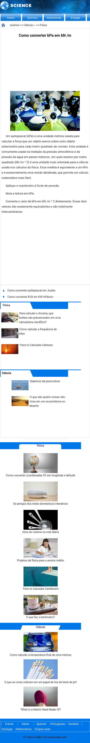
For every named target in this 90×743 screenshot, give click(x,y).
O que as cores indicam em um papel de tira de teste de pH (40, 671)
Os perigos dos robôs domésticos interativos (40, 493)
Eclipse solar (42, 729)
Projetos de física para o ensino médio (40, 550)
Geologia (7, 729)
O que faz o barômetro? (40, 607)
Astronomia (54, 17)
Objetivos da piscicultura (45, 381)
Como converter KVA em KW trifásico (30, 297)
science (14, 25)
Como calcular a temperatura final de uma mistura (40, 644)
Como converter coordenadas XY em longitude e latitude (40, 465)
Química (32, 17)
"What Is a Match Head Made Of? (40, 699)
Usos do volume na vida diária (40, 522)
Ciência (28, 25)
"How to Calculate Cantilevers (40, 578)
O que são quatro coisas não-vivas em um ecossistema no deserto (48, 401)
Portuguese (57, 724)
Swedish (73, 724)
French (9, 724)
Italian (25, 724)
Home (10, 17)
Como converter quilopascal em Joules (31, 290)
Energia (75, 17)
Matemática (23, 729)
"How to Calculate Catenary (36, 345)
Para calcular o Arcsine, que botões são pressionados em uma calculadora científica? (40, 318)
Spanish (41, 724)
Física (43, 25)
